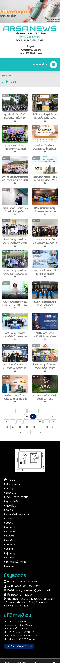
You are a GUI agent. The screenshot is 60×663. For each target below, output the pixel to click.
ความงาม (10, 527)
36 (33, 432)
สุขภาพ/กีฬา (12, 501)
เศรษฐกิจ (10, 488)
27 (13, 426)
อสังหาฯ (9, 544)
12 (21, 416)
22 (33, 421)
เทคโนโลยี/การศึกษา (16, 497)
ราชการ (9, 557)
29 (27, 426)
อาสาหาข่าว (26, 595)
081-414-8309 (31, 586)
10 (8, 416)
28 (20, 426)
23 (39, 421)
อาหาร (8, 510)
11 (14, 416)
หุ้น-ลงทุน (10, 553)
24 (46, 421)
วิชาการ (9, 536)
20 (19, 421)
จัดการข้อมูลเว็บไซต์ (19, 646)
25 (53, 421)
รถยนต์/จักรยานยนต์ (16, 514)
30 (34, 426)
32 (47, 426)
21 (26, 421)
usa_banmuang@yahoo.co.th (33, 590)
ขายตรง (9, 532)
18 (7, 421)
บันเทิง (8, 549)
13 (27, 416)
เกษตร (8, 519)
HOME (7, 75)
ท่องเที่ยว (10, 506)
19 (13, 421)
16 (46, 416)
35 (27, 432)
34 (20, 432)
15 (39, 416)
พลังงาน (9, 566)
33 (53, 426)
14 (33, 416)
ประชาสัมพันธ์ (12, 484)
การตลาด (10, 493)
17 (52, 416)
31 (40, 426)
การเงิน (9, 540)
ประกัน (8, 523)
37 (40, 432)
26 (6, 426)
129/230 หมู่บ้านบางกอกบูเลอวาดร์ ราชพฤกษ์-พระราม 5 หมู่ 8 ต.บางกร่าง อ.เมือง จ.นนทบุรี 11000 (29, 602)
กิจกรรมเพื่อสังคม (15, 562)
